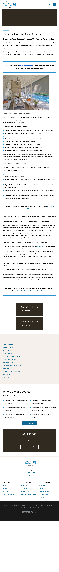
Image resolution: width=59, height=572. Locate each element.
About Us (42, 485)
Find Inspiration (26, 325)
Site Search (43, 497)
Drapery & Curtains (9, 494)
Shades (5, 488)
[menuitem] (29, 344)
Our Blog (24, 488)
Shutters (6, 491)
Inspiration (24, 485)
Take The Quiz (25, 310)
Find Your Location (29, 447)
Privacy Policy (43, 494)
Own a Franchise (44, 491)
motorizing (39, 246)
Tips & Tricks (25, 491)
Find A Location (29, 423)
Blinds (5, 485)
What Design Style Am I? (28, 494)
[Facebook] (29, 476)
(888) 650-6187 (29, 472)
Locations (42, 488)
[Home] (9, 4)
